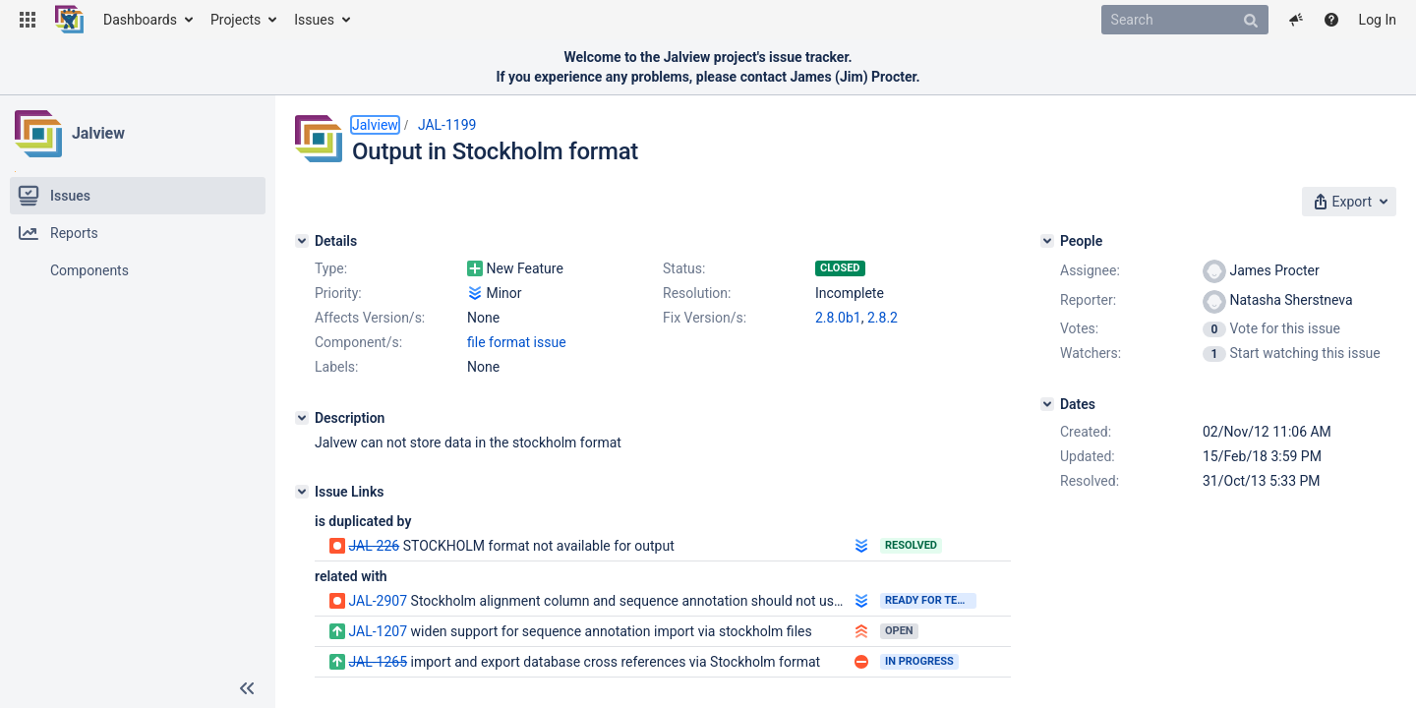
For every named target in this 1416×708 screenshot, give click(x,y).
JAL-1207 (377, 631)
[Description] (302, 418)
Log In (1377, 20)
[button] (27, 19)
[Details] (302, 241)
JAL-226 (373, 546)
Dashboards (140, 20)
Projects (235, 20)
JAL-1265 (377, 662)
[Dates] (1047, 404)
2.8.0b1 (838, 317)
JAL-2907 (377, 601)
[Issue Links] (302, 492)
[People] (1047, 241)
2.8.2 (882, 317)
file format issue (516, 342)
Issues (314, 20)
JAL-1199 (447, 125)
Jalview (98, 133)
